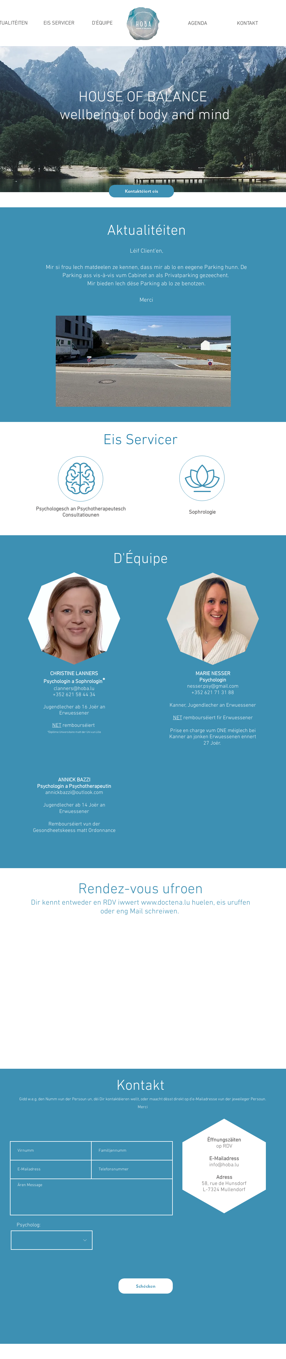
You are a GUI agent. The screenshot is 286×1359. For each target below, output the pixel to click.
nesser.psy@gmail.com (212, 686)
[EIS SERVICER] (59, 23)
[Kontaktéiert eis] (141, 191)
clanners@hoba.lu (74, 689)
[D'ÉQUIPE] (102, 23)
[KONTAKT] (247, 23)
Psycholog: (29, 1225)
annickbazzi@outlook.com (74, 793)
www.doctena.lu (165, 903)
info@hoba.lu (224, 1165)
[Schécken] (145, 1286)
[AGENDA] (197, 23)
